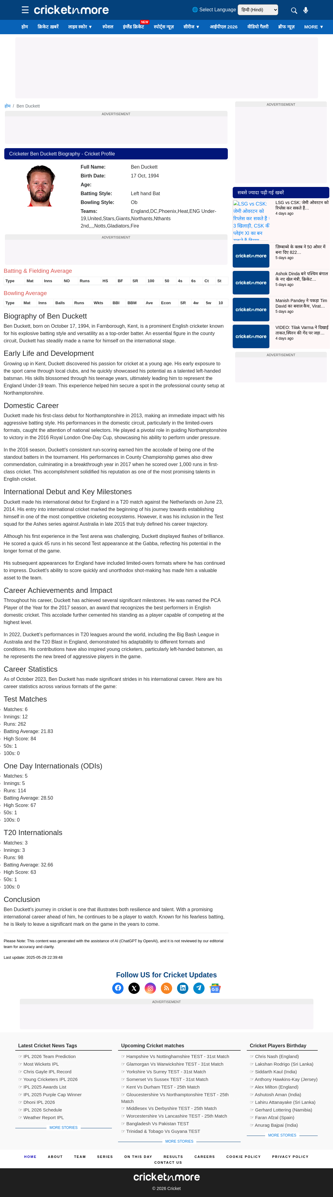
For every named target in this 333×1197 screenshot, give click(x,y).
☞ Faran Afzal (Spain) (272, 1117)
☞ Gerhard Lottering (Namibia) (281, 1109)
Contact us (168, 1162)
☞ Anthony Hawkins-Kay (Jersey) (283, 1079)
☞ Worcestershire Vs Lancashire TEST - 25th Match (174, 1116)
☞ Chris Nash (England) (274, 1056)
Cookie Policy (243, 1157)
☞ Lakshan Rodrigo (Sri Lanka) (281, 1064)
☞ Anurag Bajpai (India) (274, 1125)
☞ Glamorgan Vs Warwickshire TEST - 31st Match (172, 1064)
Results (173, 1157)
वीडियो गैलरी (257, 26)
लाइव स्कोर (80, 26)
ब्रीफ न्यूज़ (286, 26)
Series (105, 1157)
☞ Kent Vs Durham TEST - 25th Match (160, 1086)
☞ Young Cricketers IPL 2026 (48, 1079)
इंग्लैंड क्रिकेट (133, 26)
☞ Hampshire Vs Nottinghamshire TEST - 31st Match (175, 1056)
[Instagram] (150, 988)
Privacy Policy (290, 1157)
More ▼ (314, 26)
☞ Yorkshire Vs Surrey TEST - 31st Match (163, 1071)
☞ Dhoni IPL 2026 (36, 1102)
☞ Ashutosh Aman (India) (275, 1094)
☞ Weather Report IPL (41, 1117)
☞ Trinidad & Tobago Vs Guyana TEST (160, 1131)
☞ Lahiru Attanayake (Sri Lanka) (283, 1102)
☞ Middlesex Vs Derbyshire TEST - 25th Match (169, 1108)
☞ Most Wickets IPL (38, 1064)
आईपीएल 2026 (224, 26)
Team (80, 1157)
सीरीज (191, 26)
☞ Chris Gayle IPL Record (45, 1071)
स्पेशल (107, 26)
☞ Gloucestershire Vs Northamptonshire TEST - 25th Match (175, 1095)
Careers (204, 1157)
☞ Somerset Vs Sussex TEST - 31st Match (164, 1079)
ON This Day (138, 1157)
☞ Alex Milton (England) (274, 1086)
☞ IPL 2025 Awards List (42, 1086)
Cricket (174, 1188)
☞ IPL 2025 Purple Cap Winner (50, 1094)
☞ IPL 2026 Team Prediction (47, 1056)
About (55, 1157)
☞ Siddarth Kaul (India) (273, 1071)
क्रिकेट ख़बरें (48, 26)
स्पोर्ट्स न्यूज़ (164, 26)
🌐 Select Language (214, 9)
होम (24, 26)
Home (30, 1157)
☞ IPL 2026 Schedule (40, 1109)
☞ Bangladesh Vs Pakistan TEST (155, 1123)
